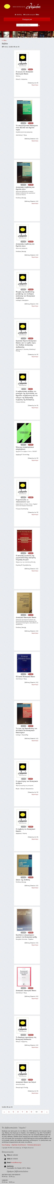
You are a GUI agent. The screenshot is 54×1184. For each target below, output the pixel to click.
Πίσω (4, 40)
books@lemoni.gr (16, 1162)
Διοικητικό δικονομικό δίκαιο (26, 617)
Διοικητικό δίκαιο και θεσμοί (26, 1082)
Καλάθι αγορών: (31, 14)
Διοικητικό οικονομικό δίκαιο (26, 990)
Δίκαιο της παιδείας (23, 880)
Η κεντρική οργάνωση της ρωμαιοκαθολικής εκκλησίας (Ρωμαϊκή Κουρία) (26, 558)
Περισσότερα (35, 85)
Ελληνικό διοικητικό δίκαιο (25, 676)
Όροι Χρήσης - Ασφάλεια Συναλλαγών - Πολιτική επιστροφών (21, 1145)
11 (42, 1112)
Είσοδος (18, 14)
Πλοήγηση (27, 19)
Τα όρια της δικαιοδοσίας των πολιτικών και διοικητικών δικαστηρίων (26, 730)
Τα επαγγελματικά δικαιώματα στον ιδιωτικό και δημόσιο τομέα (27, 128)
